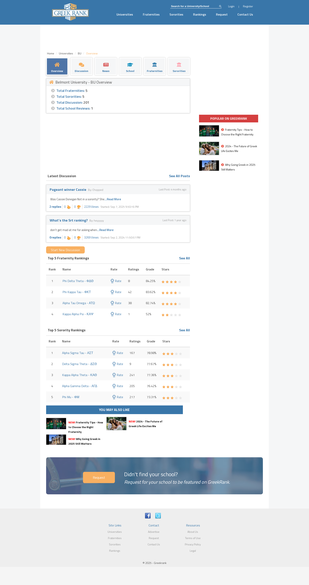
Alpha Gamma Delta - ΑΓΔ (79, 386)
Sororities (176, 14)
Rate (116, 281)
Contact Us (245, 14)
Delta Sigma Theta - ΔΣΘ (79, 363)
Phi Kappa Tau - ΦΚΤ (76, 292)
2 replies (55, 206)
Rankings (199, 14)
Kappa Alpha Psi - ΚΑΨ (78, 314)
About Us (192, 532)
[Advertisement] (118, 142)
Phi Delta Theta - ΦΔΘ (78, 281)
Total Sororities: (69, 96)
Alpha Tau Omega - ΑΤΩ (78, 303)
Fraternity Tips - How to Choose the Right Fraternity (85, 427)
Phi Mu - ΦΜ (70, 397)
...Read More (112, 199)
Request (222, 14)
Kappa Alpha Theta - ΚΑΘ (79, 375)
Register (248, 6)
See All (184, 258)
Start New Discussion (65, 250)
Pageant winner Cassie (68, 189)
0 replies (55, 237)
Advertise (153, 532)
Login (231, 6)
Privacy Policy (193, 544)
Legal (193, 551)
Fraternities (151, 14)
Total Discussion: (69, 102)
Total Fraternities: (70, 90)
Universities (124, 14)
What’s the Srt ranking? (69, 220)
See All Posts (179, 176)
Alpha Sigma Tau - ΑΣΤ (77, 352)
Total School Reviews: (73, 108)
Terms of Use (193, 538)
